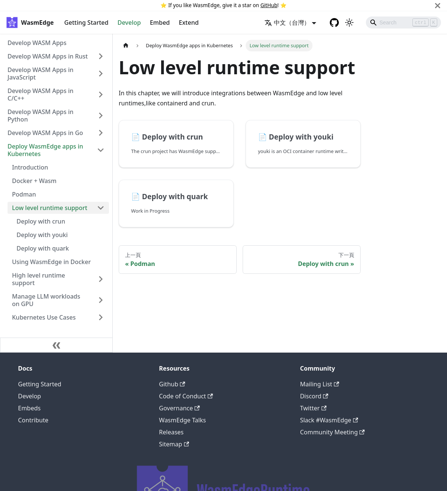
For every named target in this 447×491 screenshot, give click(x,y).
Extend (189, 22)
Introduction (30, 167)
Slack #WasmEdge (329, 420)
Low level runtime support (49, 208)
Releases (171, 432)
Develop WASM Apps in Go (45, 133)
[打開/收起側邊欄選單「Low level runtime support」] (100, 208)
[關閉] (437, 5)
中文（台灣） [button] (287, 22)
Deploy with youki (42, 235)
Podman (24, 194)
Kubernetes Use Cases (44, 317)
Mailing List (319, 384)
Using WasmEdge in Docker (51, 262)
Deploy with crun (41, 221)
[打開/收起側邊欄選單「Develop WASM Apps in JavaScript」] (100, 73)
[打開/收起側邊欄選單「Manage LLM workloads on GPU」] (100, 300)
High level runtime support (38, 279)
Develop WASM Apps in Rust (48, 56)
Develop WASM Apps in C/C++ (41, 94)
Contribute (33, 420)
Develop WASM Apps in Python (41, 115)
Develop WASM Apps (37, 43)
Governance (179, 408)
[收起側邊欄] (56, 345)
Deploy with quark (43, 248)
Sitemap (174, 444)
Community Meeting (332, 432)
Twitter (313, 408)
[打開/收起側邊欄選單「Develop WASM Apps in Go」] (100, 133)
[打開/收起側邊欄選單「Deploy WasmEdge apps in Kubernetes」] (100, 150)
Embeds (29, 408)
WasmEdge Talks (182, 420)
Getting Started (86, 22)
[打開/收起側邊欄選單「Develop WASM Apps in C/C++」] (100, 94)
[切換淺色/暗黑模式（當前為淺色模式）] (349, 23)
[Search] (403, 23)
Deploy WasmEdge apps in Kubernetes (45, 150)
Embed (160, 22)
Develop (129, 22)
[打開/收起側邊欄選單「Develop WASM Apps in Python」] (100, 115)
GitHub (268, 5)
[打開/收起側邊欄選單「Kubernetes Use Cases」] (100, 317)
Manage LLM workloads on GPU (46, 300)
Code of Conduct (186, 396)
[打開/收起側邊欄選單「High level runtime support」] (100, 279)
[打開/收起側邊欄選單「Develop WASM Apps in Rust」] (100, 56)
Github (172, 384)
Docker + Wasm (34, 181)
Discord (314, 396)
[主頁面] (126, 45)
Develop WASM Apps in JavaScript (41, 73)
